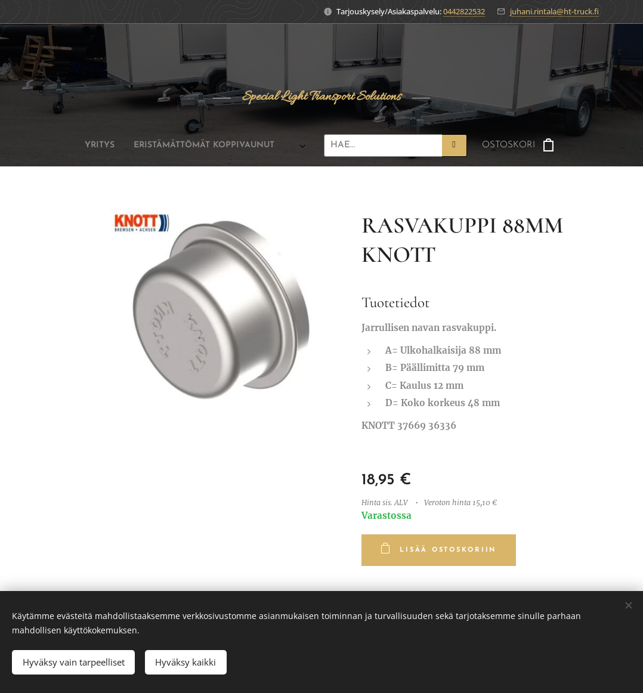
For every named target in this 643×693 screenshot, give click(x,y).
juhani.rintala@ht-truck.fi (554, 11)
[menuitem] (90, 145)
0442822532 (464, 11)
